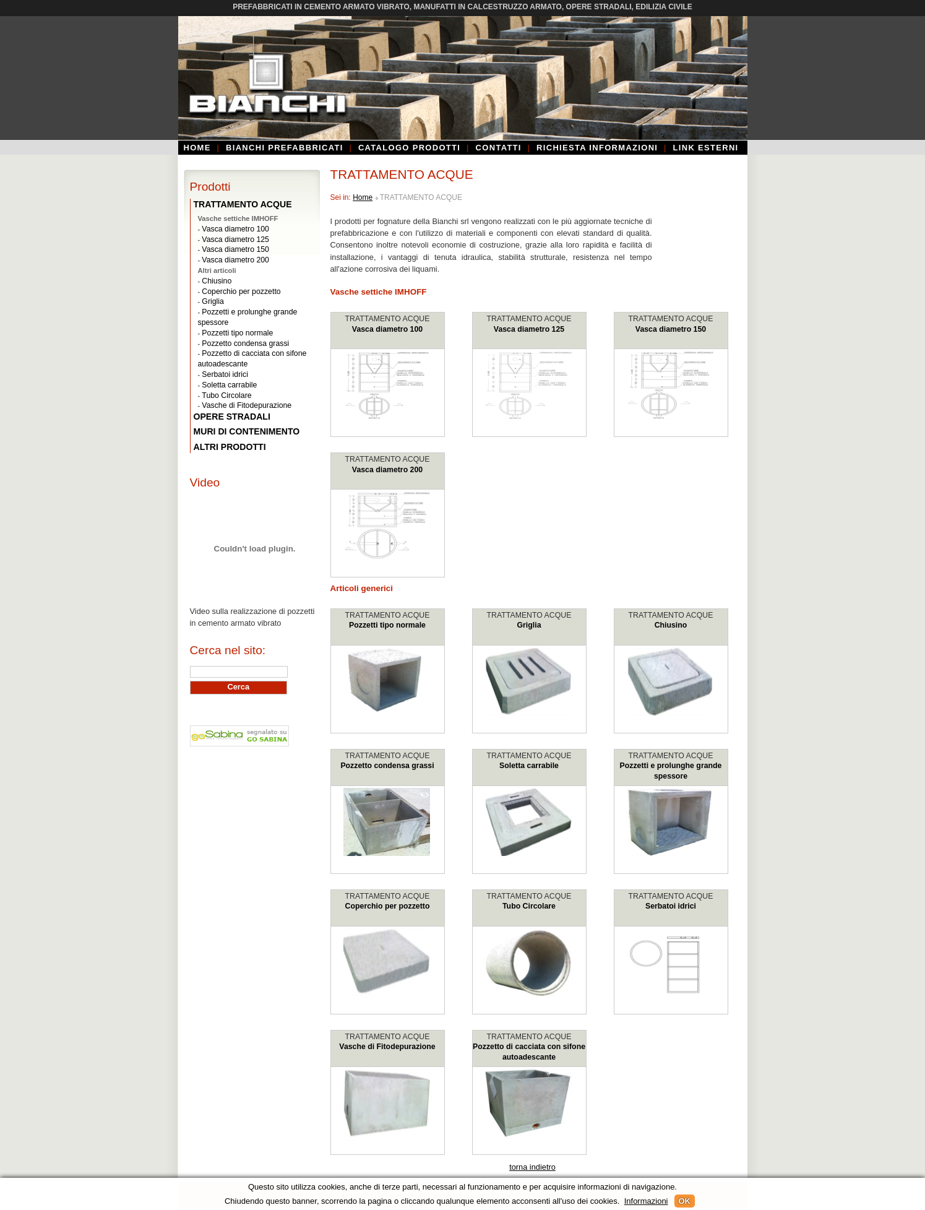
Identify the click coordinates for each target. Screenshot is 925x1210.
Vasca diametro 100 (387, 329)
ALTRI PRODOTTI (230, 447)
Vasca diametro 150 (670, 329)
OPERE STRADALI (232, 416)
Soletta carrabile (529, 765)
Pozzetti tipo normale (387, 625)
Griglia (529, 625)
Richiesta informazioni (597, 147)
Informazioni (646, 1201)
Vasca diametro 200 (387, 469)
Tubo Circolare (529, 906)
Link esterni (706, 147)
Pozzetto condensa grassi (387, 765)
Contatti (499, 147)
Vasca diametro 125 (529, 329)
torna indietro (532, 1167)
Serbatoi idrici (670, 906)
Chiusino (671, 625)
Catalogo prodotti (409, 147)
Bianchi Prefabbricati (284, 147)
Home (197, 147)
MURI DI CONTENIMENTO (247, 431)
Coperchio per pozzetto (387, 906)
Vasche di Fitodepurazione (387, 1046)
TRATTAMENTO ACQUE (387, 318)
